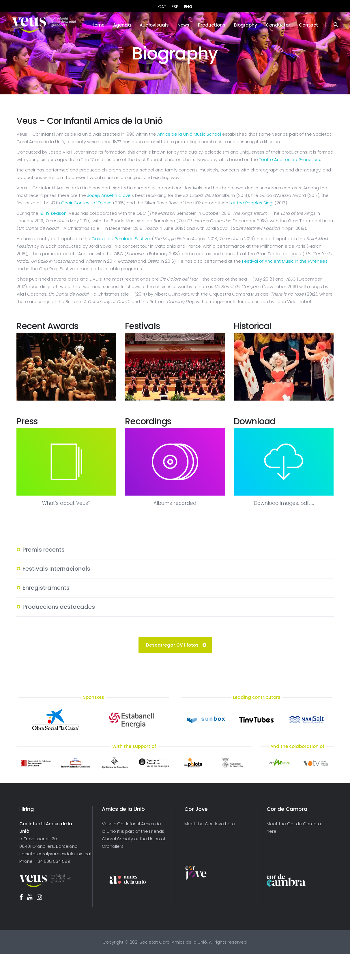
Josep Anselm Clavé (109, 195)
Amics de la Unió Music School (189, 134)
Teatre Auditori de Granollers (289, 159)
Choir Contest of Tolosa (86, 203)
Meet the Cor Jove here (209, 824)
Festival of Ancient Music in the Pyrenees (284, 261)
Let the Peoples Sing (250, 203)
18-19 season (53, 213)
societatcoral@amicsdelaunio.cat (55, 854)
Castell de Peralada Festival (121, 239)
